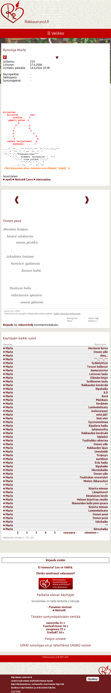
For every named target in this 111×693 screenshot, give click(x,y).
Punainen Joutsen (59, 619)
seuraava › (70, 545)
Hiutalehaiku (100, 482)
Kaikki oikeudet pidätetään (67, 326)
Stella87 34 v (55, 645)
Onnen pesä (100, 526)
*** (106, 497)
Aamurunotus (99, 383)
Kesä (105, 408)
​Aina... (104, 368)
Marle (8, 360)
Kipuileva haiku (98, 438)
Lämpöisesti (100, 504)
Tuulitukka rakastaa (95, 453)
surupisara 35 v (55, 641)
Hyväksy (92, 680)
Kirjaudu (8, 337)
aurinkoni (102, 471)
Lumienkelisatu (98, 419)
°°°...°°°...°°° (101, 371)
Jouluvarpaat (99, 423)
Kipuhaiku (102, 401)
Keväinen (102, 416)
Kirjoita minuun (98, 501)
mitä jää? (102, 427)
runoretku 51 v (55, 635)
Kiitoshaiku (101, 541)
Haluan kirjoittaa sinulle (92, 512)
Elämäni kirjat (99, 390)
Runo (69, 333)
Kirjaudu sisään (55, 572)
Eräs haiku (101, 475)
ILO (106, 405)
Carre (29, 191)
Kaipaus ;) (92, 333)
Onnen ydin (100, 364)
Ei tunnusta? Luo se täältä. (55, 580)
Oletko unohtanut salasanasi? (55, 586)
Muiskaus (102, 412)
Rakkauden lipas (97, 460)
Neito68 (18, 191)
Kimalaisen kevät (97, 508)
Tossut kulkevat (97, 379)
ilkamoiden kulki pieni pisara (90, 515)
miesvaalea (42, 191)
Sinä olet (102, 431)
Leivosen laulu (98, 386)
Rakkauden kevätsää (94, 397)
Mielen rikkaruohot (96, 493)
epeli (7, 191)
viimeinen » (91, 545)
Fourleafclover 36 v (55, 638)
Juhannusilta (100, 442)
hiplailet (102, 449)
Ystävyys (102, 467)
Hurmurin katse (98, 360)
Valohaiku (101, 534)
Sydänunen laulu (97, 394)
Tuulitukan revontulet (93, 490)
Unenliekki (101, 464)
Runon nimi (100, 357)
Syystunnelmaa (98, 434)
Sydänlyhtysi (100, 375)
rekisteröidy (25, 337)
